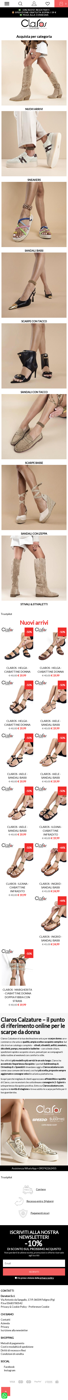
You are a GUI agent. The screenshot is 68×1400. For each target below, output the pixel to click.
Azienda (5, 1323)
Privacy (5, 1326)
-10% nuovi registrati (34, 10)
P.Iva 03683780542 (12, 1303)
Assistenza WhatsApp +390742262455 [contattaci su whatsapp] (34, 1168)
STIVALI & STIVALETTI (34, 604)
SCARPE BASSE (34, 462)
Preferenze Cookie (39, 1306)
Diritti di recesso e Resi (13, 1350)
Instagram (9, 1370)
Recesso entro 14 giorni (40, 1201)
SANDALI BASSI (34, 250)
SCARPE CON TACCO (34, 321)
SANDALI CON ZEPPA (34, 533)
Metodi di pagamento (12, 1343)
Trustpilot (6, 614)
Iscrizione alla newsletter (14, 1330)
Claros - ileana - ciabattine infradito (50, 830)
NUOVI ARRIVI (34, 109)
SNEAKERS (34, 179)
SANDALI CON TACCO (34, 392)
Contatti (5, 1319)
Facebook (9, 1366)
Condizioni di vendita (12, 1353)
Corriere (41, 1189)
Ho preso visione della (35, 1277)
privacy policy (47, 1277)
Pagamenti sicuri (40, 1213)
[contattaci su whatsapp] (4, 1395)
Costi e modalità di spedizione (17, 1346)
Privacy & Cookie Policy (14, 1306)
